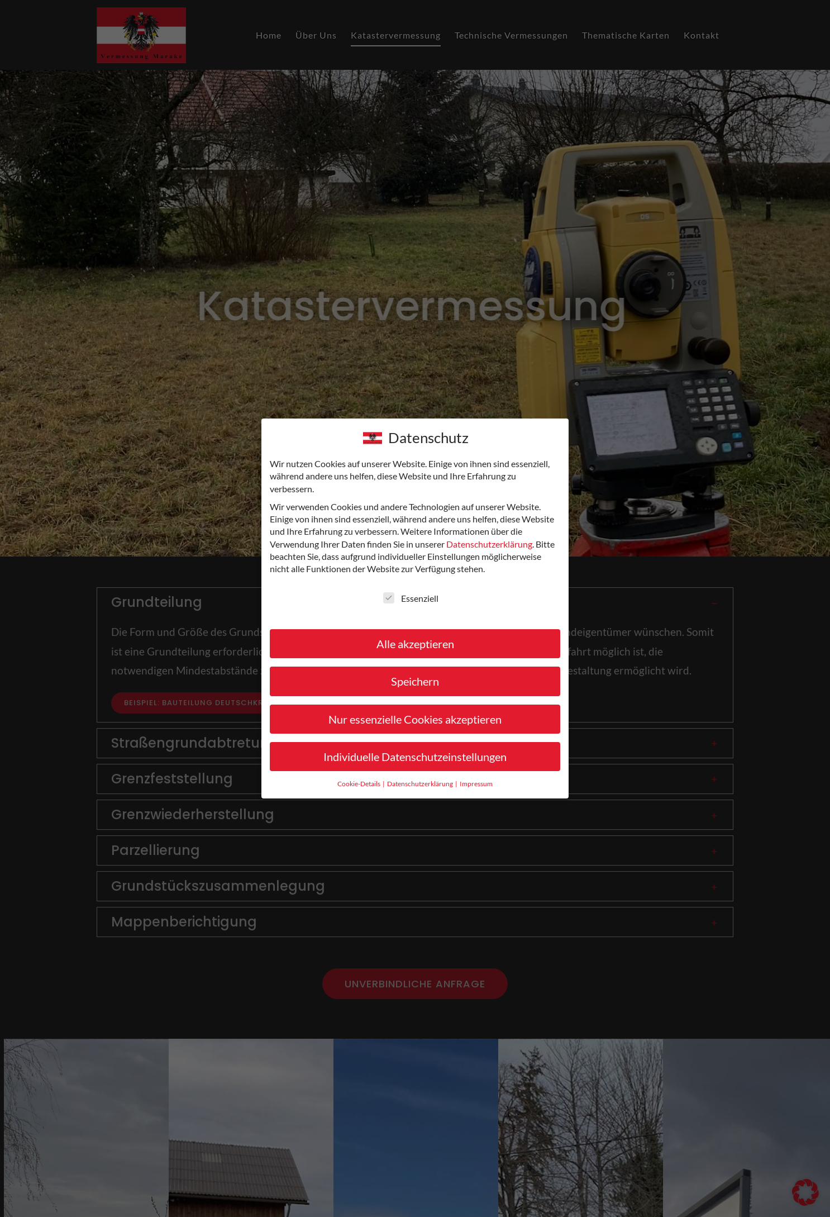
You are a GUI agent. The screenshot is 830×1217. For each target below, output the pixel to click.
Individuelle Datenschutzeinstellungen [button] (415, 756)
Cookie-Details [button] (359, 783)
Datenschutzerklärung (489, 544)
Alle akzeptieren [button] (415, 643)
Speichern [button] (415, 681)
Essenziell (410, 597)
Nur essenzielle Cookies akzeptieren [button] (415, 719)
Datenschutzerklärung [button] (420, 783)
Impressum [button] (476, 783)
